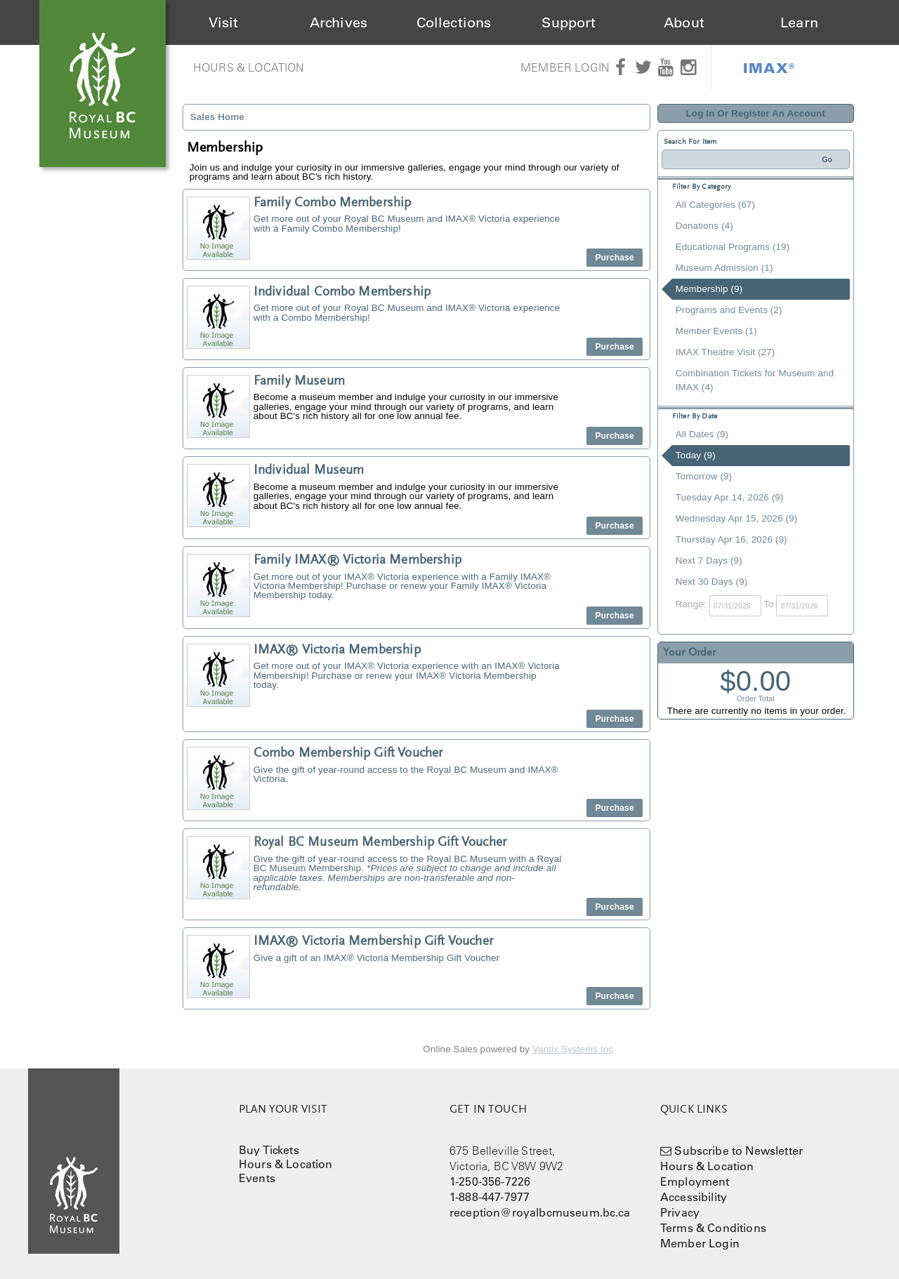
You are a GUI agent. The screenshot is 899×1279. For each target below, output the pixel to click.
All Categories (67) (715, 204)
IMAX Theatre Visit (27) (725, 352)
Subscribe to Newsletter (738, 1151)
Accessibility (693, 1197)
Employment (695, 1181)
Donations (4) (704, 225)
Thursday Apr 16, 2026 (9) (731, 539)
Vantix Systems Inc (572, 1049)
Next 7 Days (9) (709, 560)
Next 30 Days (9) (712, 581)
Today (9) (696, 455)
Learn (799, 22)
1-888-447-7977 (490, 1197)
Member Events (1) (716, 331)
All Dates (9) (702, 434)
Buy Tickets (269, 1150)
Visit (224, 22)
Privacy (680, 1212)
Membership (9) (709, 289)
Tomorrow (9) (704, 476)
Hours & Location (249, 67)
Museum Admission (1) (724, 268)
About (684, 22)
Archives (338, 22)
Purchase (614, 258)
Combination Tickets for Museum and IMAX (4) (755, 380)
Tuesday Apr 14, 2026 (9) (730, 497)
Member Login (565, 67)
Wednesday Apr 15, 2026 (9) (737, 518)
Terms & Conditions (713, 1228)
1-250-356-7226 (490, 1181)
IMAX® (769, 67)
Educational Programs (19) (733, 246)
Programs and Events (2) (729, 310)
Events (257, 1178)
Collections (454, 22)
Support (569, 22)
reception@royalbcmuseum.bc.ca (540, 1212)
